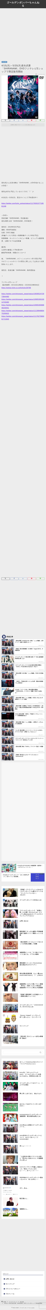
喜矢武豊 (4, 62)
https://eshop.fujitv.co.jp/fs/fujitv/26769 (16, 288)
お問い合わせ (10, 1279)
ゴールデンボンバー (13, 1301)
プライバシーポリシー (13, 1289)
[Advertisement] (23, 33)
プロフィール (10, 1294)
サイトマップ (10, 1284)
